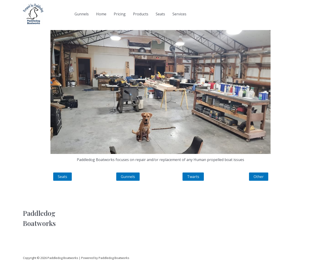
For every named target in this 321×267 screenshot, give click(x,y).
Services (179, 14)
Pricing (120, 14)
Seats (160, 14)
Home (101, 14)
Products (140, 14)
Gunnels (82, 14)
